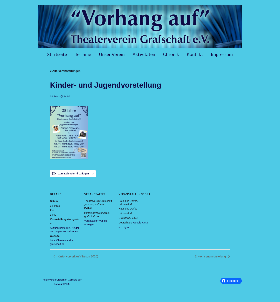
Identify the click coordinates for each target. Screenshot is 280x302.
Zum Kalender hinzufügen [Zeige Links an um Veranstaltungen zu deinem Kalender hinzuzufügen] (73, 173)
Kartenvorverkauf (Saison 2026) (77, 256)
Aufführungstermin (60, 227)
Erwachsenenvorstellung (211, 256)
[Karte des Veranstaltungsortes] (172, 207)
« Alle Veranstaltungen (65, 70)
